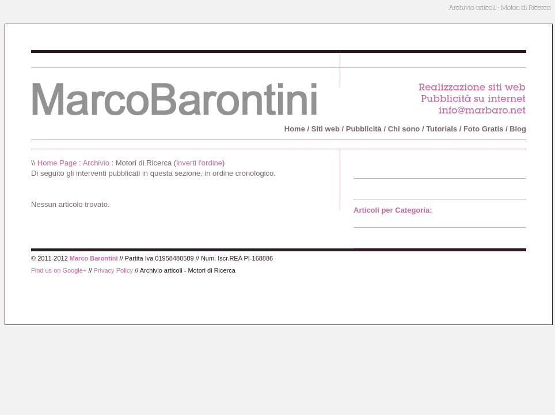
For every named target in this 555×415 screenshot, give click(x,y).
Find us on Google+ (58, 270)
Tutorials (441, 128)
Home (294, 128)
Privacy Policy (113, 270)
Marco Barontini (94, 258)
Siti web (325, 128)
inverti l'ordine (199, 163)
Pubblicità (364, 128)
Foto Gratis (483, 128)
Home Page (57, 163)
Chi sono (404, 128)
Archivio (96, 163)
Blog (518, 128)
